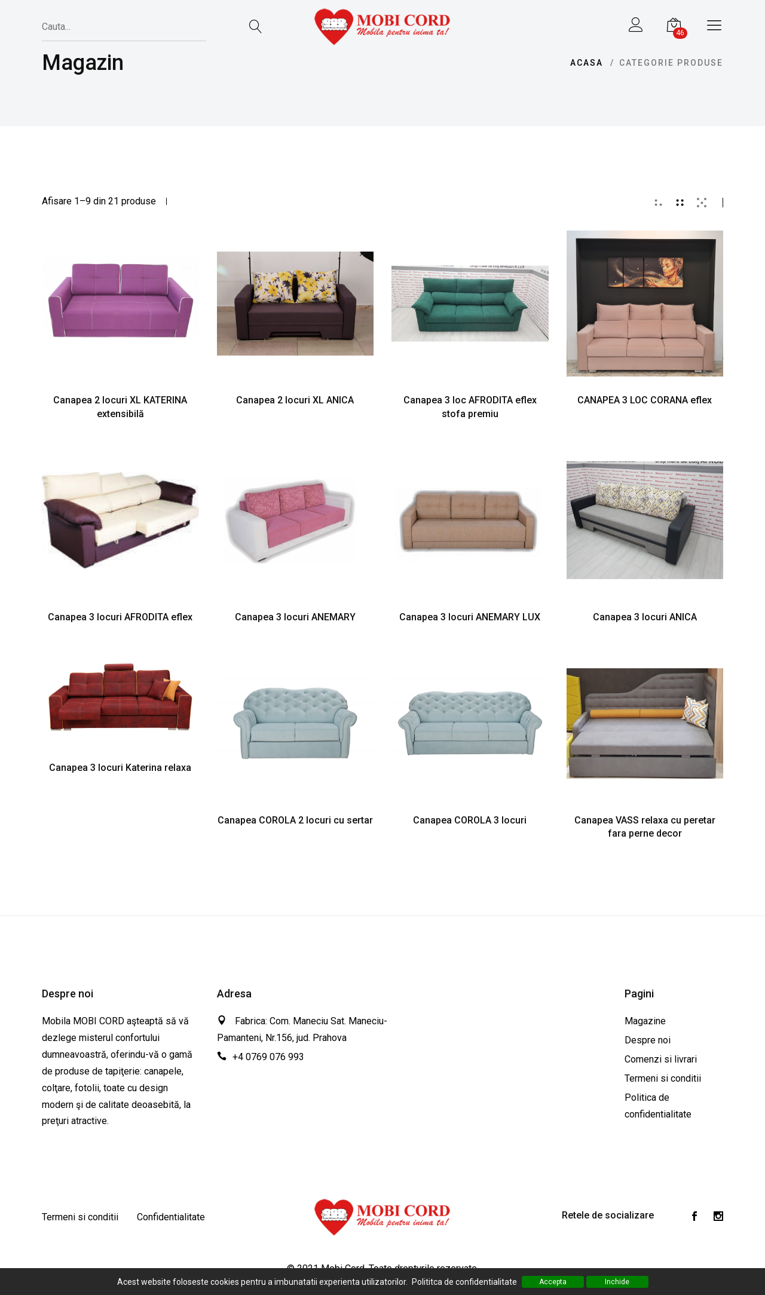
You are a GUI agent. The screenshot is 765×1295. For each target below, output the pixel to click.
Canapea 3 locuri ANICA (645, 617)
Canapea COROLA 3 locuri (470, 820)
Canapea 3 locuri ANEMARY (295, 617)
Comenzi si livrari (661, 1059)
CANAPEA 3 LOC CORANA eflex (644, 400)
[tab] (658, 202)
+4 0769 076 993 (268, 1057)
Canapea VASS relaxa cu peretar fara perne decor (644, 827)
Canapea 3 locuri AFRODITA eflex (120, 617)
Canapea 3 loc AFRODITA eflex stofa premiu (470, 407)
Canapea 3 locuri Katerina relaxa (120, 767)
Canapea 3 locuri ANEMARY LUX (469, 617)
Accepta (553, 1282)
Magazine (645, 1021)
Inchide (617, 1282)
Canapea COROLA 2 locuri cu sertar (295, 820)
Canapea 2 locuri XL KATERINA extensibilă (120, 407)
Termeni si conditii (663, 1078)
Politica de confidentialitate (658, 1106)
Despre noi (648, 1040)
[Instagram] (718, 1217)
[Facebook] (694, 1217)
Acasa (586, 63)
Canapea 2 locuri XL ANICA (295, 400)
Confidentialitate (171, 1217)
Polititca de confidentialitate (464, 1282)
